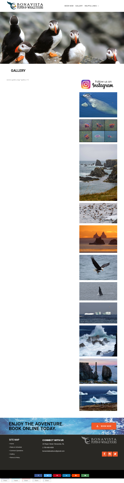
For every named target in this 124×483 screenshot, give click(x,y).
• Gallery (12, 454)
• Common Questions (16, 450)
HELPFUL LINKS (91, 6)
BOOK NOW (69, 6)
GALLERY (79, 6)
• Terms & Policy (14, 457)
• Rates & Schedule (15, 447)
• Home (11, 443)
